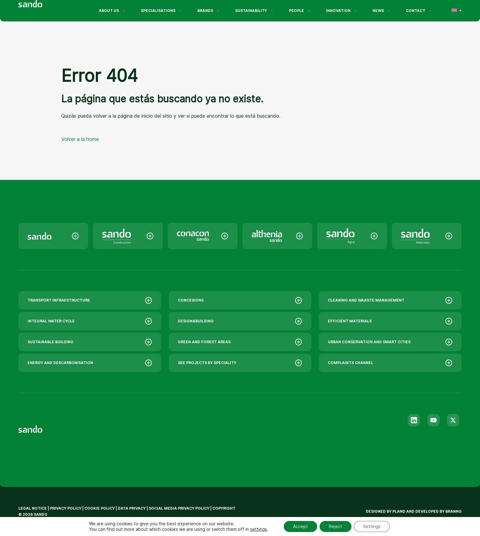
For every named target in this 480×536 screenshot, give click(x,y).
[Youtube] (433, 420)
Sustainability (254, 10)
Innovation (341, 10)
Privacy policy (65, 508)
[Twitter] (453, 420)
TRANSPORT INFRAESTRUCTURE (90, 300)
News (381, 10)
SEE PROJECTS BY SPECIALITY (240, 363)
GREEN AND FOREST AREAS (240, 342)
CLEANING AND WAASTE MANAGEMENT (390, 300)
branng (453, 511)
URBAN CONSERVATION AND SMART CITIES (390, 342)
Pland (398, 511)
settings (258, 529)
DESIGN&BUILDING (240, 321)
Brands (208, 10)
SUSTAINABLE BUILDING (90, 342)
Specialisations (161, 10)
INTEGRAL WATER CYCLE (90, 321)
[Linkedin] (414, 420)
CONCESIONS (240, 300)
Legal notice (32, 508)
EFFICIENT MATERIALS (390, 321)
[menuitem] (454, 11)
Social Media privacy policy (179, 508)
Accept (300, 526)
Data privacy (132, 508)
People (299, 10)
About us (112, 10)
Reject (335, 526)
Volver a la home (80, 139)
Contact (418, 10)
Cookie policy (100, 508)
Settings (372, 526)
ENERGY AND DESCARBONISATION (90, 363)
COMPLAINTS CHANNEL (390, 363)
